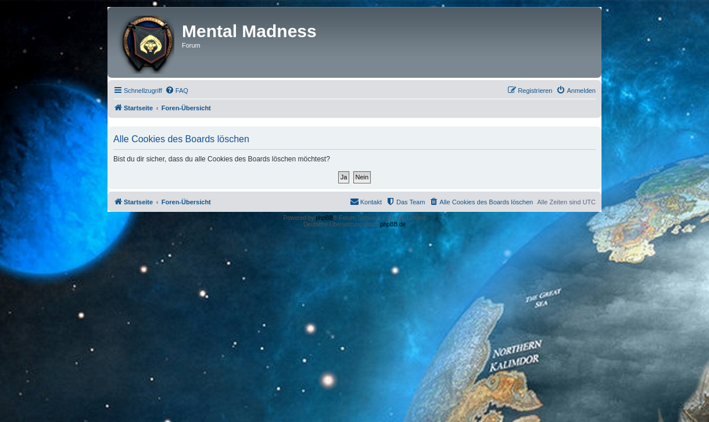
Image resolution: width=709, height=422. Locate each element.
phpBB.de (393, 224)
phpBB (324, 218)
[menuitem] (176, 91)
